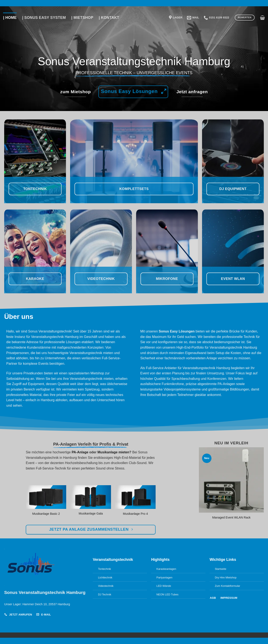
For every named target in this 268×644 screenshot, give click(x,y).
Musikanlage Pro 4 (135, 513)
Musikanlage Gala (91, 513)
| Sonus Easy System (44, 18)
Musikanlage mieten (113, 452)
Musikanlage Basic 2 (46, 513)
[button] (262, 17)
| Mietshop (82, 18)
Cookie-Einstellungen (225, 613)
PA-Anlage (80, 452)
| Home (10, 18)
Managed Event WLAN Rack (231, 517)
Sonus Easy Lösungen (177, 331)
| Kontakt (109, 18)
